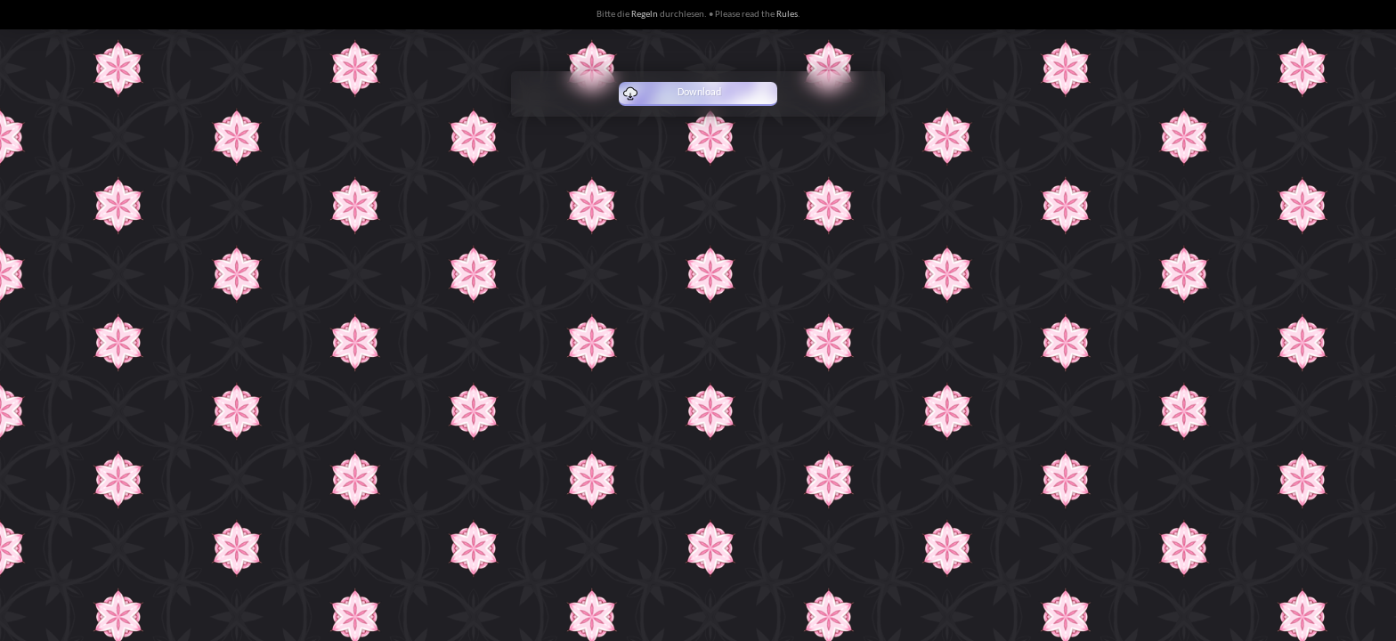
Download (672, 93)
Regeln (644, 15)
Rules (787, 15)
